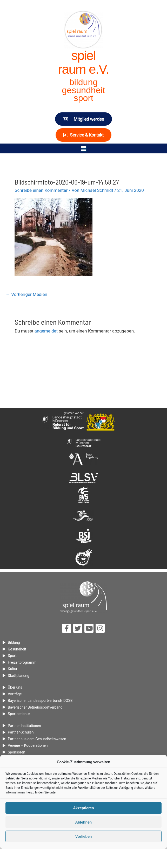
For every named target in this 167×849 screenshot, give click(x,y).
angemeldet (46, 331)
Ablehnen (83, 824)
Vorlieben (83, 839)
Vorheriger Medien (26, 294)
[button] (83, 148)
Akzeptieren (83, 810)
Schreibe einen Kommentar (41, 190)
